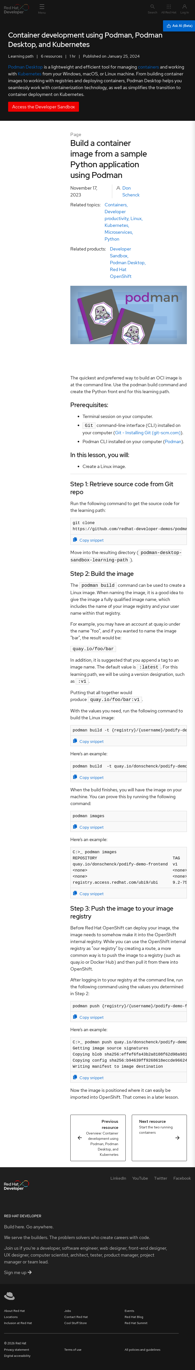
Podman (173, 441)
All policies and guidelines (142, 1346)
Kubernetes (29, 74)
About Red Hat (14, 1307)
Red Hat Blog (134, 1313)
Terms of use (73, 1346)
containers (148, 67)
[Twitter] (160, 1174)
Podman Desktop (25, 67)
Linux (136, 218)
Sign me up (18, 1268)
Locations (11, 1313)
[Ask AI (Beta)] (179, 25)
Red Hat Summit (136, 1319)
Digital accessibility (17, 1352)
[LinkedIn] (118, 1174)
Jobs (67, 1307)
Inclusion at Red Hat (18, 1319)
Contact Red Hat (76, 1313)
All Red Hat (168, 9)
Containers (116, 205)
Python (112, 239)
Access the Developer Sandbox (43, 107)
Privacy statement (16, 1346)
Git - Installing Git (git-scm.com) (148, 432)
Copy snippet (88, 539)
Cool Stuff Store (75, 1319)
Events (129, 1307)
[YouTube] (140, 1174)
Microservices (118, 232)
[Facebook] (182, 1174)
